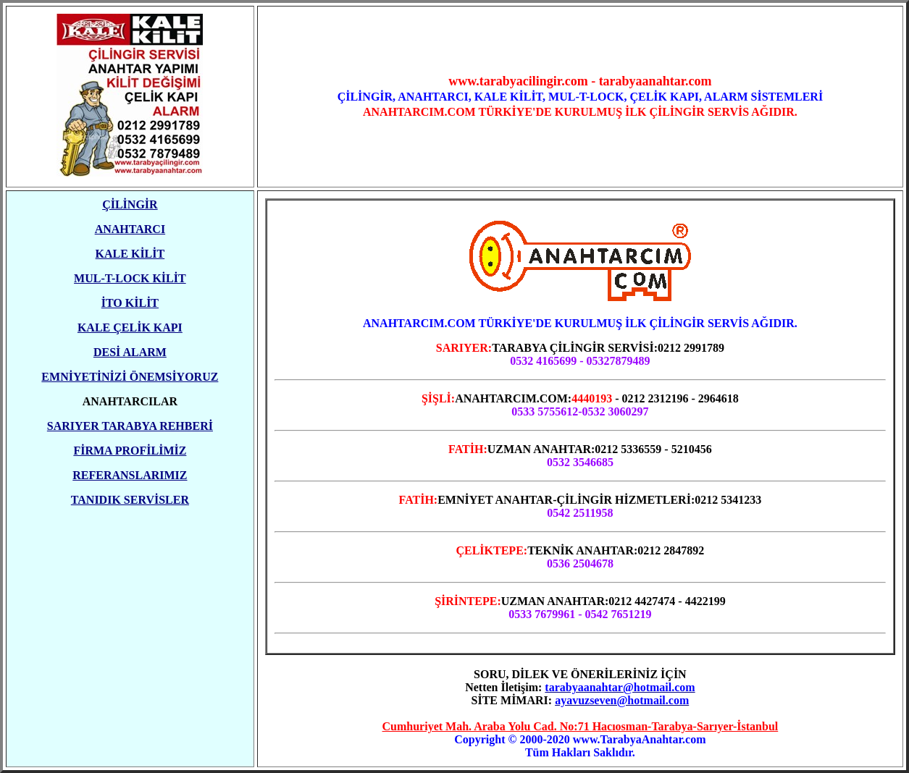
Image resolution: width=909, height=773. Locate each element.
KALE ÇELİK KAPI (130, 327)
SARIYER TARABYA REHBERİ (130, 426)
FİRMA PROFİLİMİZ (129, 450)
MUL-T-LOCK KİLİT (130, 278)
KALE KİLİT (130, 254)
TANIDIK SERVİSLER (130, 500)
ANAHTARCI (130, 229)
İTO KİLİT (130, 303)
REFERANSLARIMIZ (129, 475)
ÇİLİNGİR (129, 204)
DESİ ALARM (130, 352)
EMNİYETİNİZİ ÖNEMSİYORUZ (129, 377)
